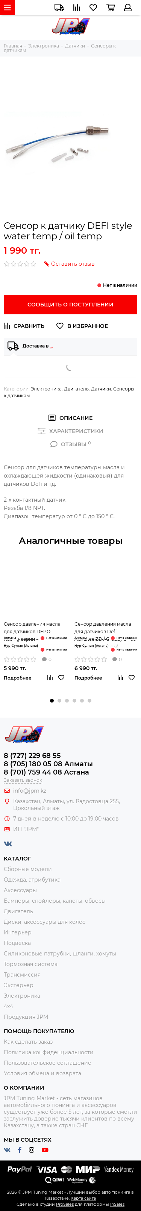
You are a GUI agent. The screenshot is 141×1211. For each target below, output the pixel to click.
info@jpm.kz (29, 790)
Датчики (101, 389)
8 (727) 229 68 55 (32, 756)
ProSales (65, 1204)
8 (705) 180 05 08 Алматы (48, 764)
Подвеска (17, 943)
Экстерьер (18, 985)
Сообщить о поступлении (70, 304)
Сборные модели (28, 869)
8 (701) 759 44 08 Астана (46, 772)
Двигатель (76, 389)
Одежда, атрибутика (32, 879)
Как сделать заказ (28, 1041)
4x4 (8, 1006)
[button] (52, 701)
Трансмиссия (22, 974)
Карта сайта (83, 1198)
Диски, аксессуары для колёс (44, 922)
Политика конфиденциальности (49, 1052)
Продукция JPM (26, 1017)
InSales (117, 1204)
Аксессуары (20, 890)
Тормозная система (31, 964)
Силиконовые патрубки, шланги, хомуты (60, 953)
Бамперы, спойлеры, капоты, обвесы (55, 900)
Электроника (46, 389)
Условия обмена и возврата (42, 1073)
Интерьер (18, 932)
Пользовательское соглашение (47, 1062)
